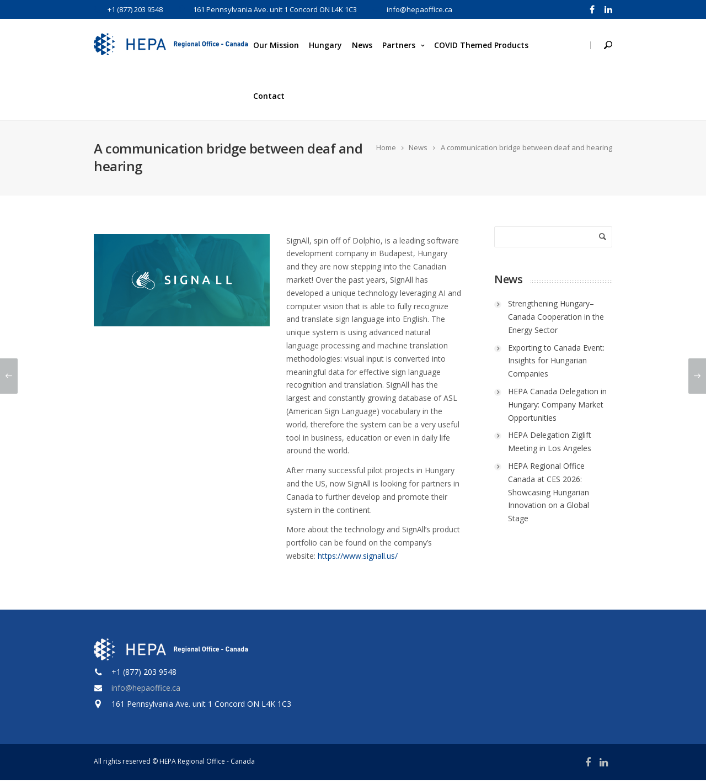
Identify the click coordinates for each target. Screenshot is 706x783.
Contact (269, 96)
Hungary (325, 45)
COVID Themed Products (481, 45)
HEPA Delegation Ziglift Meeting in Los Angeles (549, 445)
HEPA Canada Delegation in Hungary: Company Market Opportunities (557, 407)
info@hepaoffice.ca (145, 690)
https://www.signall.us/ (358, 558)
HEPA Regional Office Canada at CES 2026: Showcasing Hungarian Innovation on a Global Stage (548, 494)
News (362, 45)
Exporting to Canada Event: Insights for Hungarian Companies (556, 363)
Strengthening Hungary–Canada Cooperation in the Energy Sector (556, 319)
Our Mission (276, 45)
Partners (398, 45)
